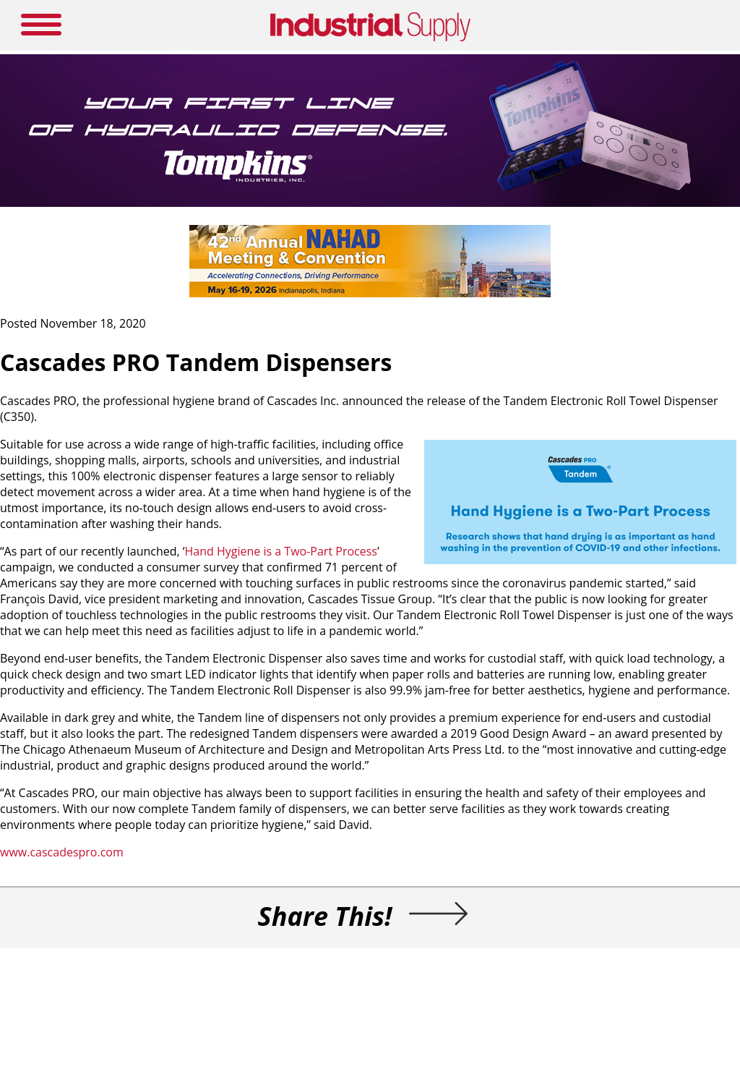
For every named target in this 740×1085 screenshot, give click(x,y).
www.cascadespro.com (62, 852)
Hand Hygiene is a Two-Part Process (281, 551)
